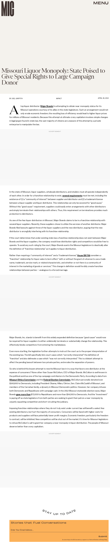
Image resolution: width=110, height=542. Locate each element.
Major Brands (47, 106)
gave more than (23, 394)
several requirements (72, 196)
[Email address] (59, 529)
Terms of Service (93, 539)
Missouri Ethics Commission (22, 380)
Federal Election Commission (56, 380)
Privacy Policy (103, 539)
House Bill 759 (83, 255)
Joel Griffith (17, 98)
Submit (102, 536)
